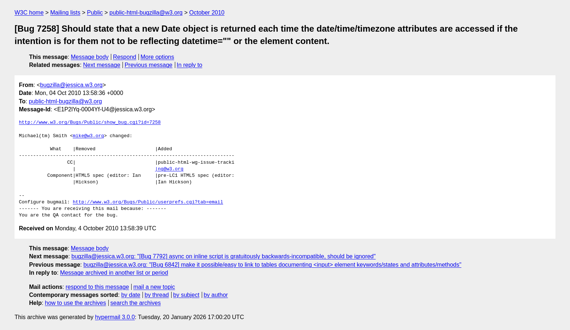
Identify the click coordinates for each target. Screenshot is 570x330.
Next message (101, 65)
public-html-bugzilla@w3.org (145, 12)
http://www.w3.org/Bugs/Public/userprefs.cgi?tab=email (148, 202)
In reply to (189, 65)
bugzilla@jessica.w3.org (71, 85)
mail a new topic (154, 287)
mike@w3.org (88, 136)
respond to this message (97, 287)
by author (216, 295)
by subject (186, 295)
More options (157, 57)
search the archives (136, 303)
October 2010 (207, 12)
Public (95, 12)
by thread (157, 295)
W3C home (29, 12)
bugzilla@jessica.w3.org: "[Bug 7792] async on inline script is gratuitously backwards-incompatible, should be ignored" (224, 256)
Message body (90, 57)
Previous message (149, 65)
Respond (124, 57)
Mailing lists (65, 12)
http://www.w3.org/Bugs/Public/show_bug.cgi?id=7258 (90, 122)
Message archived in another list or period (114, 273)
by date (130, 295)
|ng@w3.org (169, 169)
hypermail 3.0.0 (115, 317)
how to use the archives (75, 303)
